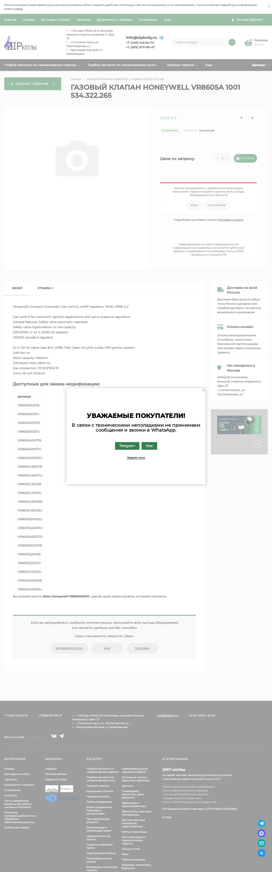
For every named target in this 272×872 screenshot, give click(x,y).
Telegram (127, 446)
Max (149, 446)
